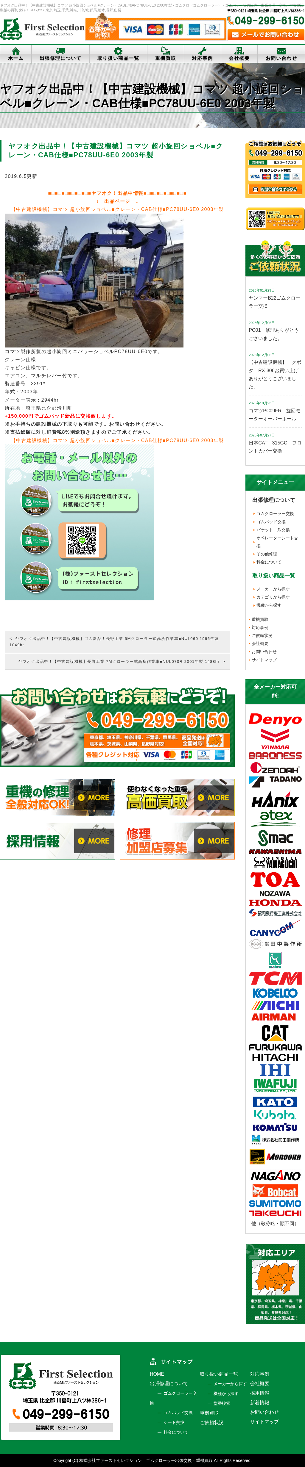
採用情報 (259, 1393)
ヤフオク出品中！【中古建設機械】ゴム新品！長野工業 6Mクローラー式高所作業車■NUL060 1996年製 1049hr (114, 641)
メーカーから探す (273, 589)
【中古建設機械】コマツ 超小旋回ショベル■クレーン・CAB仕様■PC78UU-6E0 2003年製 (117, 209)
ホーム (16, 58)
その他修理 (266, 554)
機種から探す (268, 605)
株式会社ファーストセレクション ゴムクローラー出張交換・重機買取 (146, 1460)
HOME (157, 1374)
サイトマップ (264, 659)
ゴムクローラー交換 (275, 513)
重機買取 (165, 58)
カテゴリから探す (273, 597)
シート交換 (174, 1422)
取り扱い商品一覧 (118, 58)
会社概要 (239, 58)
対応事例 (202, 58)
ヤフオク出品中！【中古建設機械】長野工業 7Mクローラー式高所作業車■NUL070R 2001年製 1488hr (119, 661)
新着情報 (259, 1402)
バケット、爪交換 (273, 529)
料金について (268, 562)
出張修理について (61, 58)
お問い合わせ (264, 651)
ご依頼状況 (262, 635)
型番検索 (222, 1403)
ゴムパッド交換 (271, 521)
